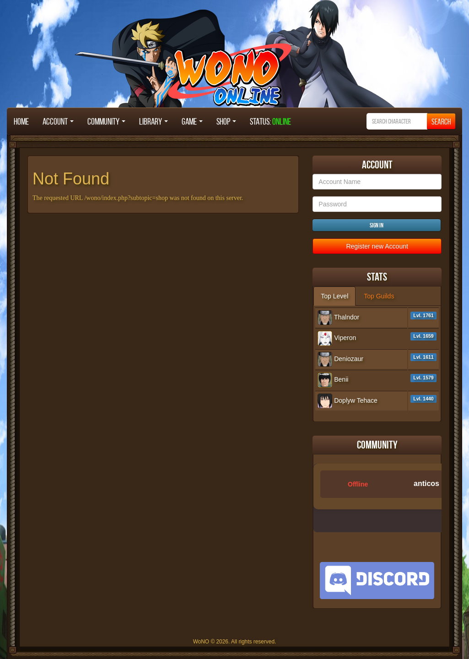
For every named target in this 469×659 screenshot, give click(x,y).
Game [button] (192, 121)
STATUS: (270, 121)
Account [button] (58, 121)
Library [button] (153, 121)
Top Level (334, 296)
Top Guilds (379, 296)
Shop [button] (226, 121)
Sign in (376, 225)
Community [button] (106, 121)
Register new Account (377, 246)
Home (21, 121)
